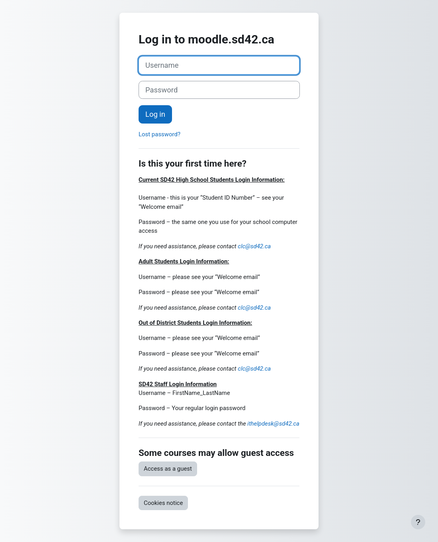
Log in (155, 114)
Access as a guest (168, 468)
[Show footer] (418, 522)
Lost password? (159, 134)
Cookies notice (163, 503)
